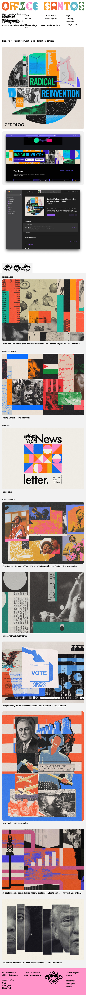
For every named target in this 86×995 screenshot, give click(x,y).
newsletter (70, 981)
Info (4, 20)
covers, (42, 25)
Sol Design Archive (10, 22)
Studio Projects (53, 25)
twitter (69, 987)
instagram (70, 984)
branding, (14, 25)
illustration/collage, (29, 25)
